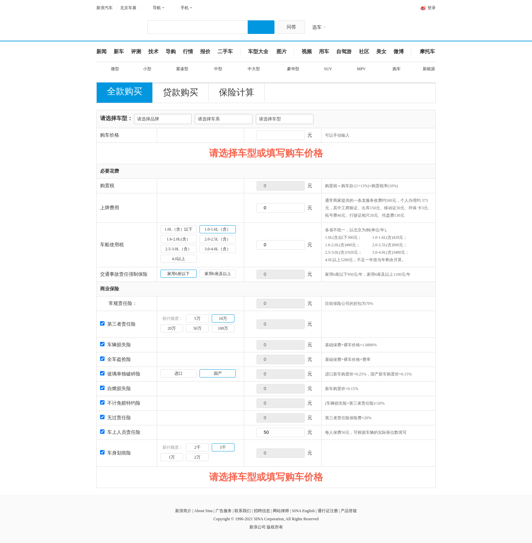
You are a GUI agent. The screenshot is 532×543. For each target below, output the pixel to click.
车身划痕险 (115, 452)
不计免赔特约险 (120, 403)
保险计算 (236, 92)
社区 (364, 51)
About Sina (203, 510)
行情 (188, 51)
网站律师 (281, 510)
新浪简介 (183, 510)
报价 (205, 51)
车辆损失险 (115, 344)
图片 (282, 51)
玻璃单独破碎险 (120, 373)
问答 (291, 27)
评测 (136, 51)
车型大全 (258, 51)
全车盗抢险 (115, 359)
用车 (324, 51)
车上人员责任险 (120, 432)
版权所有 (275, 527)
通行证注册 (328, 510)
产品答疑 (349, 510)
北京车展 (128, 7)
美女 (381, 51)
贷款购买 (180, 92)
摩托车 (427, 51)
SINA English (303, 510)
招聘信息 (262, 510)
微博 (399, 51)
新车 (119, 51)
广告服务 (223, 510)
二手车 (225, 51)
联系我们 (242, 510)
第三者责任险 (118, 324)
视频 (307, 51)
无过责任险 (115, 417)
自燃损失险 (115, 388)
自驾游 (344, 51)
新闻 (101, 51)
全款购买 (124, 91)
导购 (171, 51)
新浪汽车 (104, 7)
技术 (153, 51)
